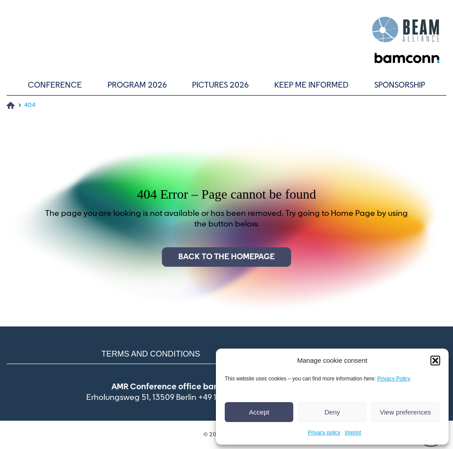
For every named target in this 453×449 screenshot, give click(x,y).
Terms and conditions (150, 353)
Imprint (353, 433)
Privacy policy (324, 433)
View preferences (405, 412)
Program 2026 (137, 85)
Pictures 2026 (220, 85)
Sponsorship (399, 85)
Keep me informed (311, 85)
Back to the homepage (226, 257)
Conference (55, 85)
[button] (435, 360)
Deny (332, 412)
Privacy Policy (394, 379)
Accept (259, 412)
